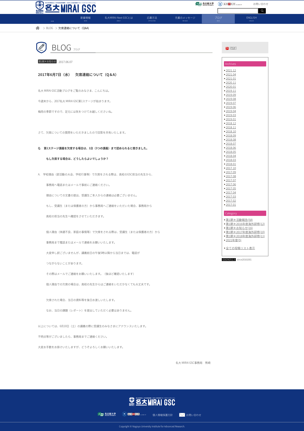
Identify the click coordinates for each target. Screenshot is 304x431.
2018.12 (231, 123)
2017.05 (231, 188)
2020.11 (231, 82)
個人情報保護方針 (163, 415)
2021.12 (231, 70)
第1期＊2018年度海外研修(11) (245, 236)
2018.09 (231, 135)
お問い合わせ (193, 415)
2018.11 (231, 127)
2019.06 (231, 107)
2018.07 (231, 143)
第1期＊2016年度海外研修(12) (245, 224)
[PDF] (233, 48)
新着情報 (85, 19)
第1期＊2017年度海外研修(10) (245, 232)
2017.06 (231, 184)
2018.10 (231, 131)
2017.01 (231, 205)
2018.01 (231, 164)
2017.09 (231, 172)
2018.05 (231, 152)
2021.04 (231, 74)
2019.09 (231, 95)
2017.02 (231, 200)
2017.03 (231, 196)
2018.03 (231, 160)
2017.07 (231, 180)
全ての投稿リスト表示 (240, 248)
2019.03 (231, 115)
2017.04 (231, 192)
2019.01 (231, 119)
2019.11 (231, 91)
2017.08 (231, 176)
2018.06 (231, 148)
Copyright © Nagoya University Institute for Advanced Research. (152, 426)
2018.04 (231, 156)
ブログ (218, 19)
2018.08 (231, 139)
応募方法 (152, 19)
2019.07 (231, 103)
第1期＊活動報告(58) (239, 220)
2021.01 (231, 78)
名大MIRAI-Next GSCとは (119, 19)
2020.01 (231, 86)
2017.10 (231, 168)
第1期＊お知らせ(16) (239, 228)
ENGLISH (251, 19)
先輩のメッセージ (185, 19)
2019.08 (231, 99)
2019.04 (231, 111)
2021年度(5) (233, 240)
